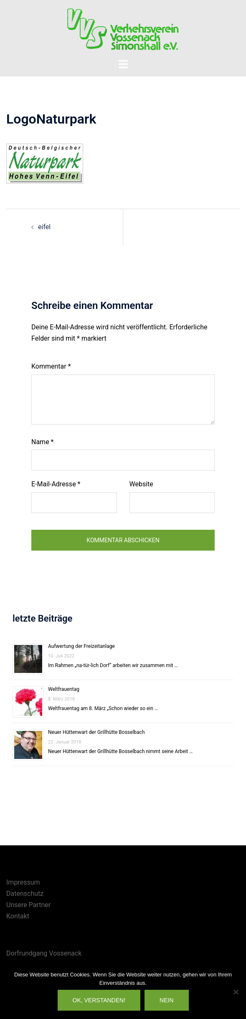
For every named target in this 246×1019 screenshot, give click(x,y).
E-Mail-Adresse (55, 484)
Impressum (23, 882)
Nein (166, 1000)
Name (42, 442)
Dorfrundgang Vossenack (43, 953)
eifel (44, 227)
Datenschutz (24, 894)
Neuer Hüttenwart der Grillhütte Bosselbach (96, 732)
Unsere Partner (28, 905)
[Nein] (235, 992)
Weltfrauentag (63, 689)
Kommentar (51, 366)
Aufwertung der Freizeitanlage (81, 646)
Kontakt (17, 916)
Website (141, 484)
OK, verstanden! (99, 1000)
